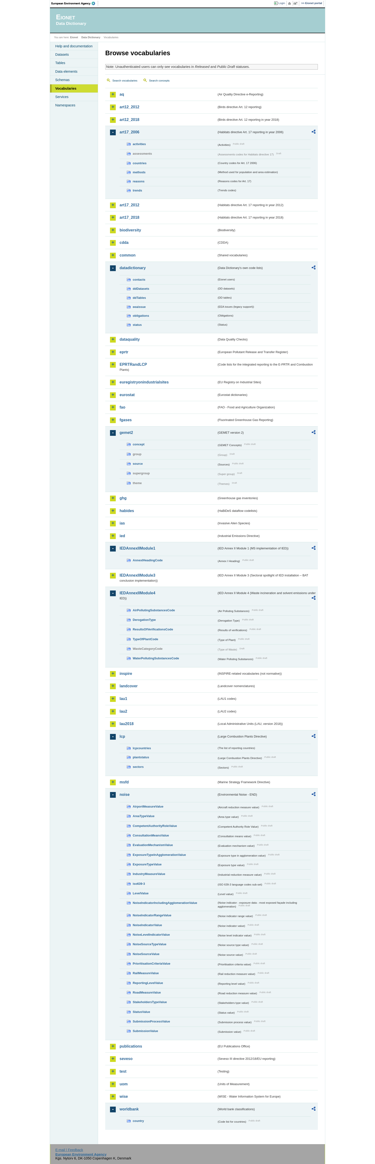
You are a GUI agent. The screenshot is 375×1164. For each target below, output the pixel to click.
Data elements (66, 71)
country (138, 1121)
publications (131, 1046)
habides (127, 511)
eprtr (124, 352)
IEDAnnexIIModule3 (137, 575)
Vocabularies (66, 88)
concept (138, 444)
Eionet (74, 37)
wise (124, 1096)
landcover (129, 686)
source (138, 463)
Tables (60, 63)
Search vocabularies (124, 80)
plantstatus (141, 757)
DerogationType (144, 620)
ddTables (139, 298)
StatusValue (141, 1012)
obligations (141, 315)
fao (122, 407)
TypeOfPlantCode (145, 639)
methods (139, 172)
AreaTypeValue (143, 816)
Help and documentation (74, 46)
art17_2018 (129, 217)
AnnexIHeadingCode (148, 560)
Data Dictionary (90, 37)
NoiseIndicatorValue (147, 925)
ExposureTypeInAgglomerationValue (159, 855)
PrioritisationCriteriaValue (151, 963)
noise (125, 794)
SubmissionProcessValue (151, 1021)
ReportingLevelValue (148, 983)
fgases (126, 420)
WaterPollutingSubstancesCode (156, 658)
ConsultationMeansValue (151, 835)
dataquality (130, 339)
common (128, 255)
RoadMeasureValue (147, 992)
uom (124, 1084)
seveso (126, 1059)
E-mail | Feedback (69, 1150)
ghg (123, 498)
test (123, 1071)
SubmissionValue (145, 1031)
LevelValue (141, 893)
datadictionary (133, 268)
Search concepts (159, 80)
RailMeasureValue (146, 973)
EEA (74, 3)
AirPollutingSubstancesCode (154, 610)
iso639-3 (139, 883)
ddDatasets (141, 288)
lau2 (123, 711)
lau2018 (127, 724)
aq (122, 94)
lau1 (123, 699)
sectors (138, 767)
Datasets (62, 54)
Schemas (62, 80)
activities (139, 144)
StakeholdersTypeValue (150, 1002)
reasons (138, 181)
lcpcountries (142, 748)
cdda (124, 242)
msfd (124, 782)
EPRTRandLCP (133, 364)
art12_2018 (129, 120)
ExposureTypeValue (147, 864)
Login (281, 3)
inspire (126, 674)
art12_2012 (129, 107)
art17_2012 (129, 205)
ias (122, 523)
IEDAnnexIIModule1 (137, 548)
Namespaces (65, 105)
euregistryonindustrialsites (144, 382)
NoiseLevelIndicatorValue (151, 934)
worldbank (129, 1109)
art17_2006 (129, 132)
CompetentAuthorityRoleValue (155, 826)
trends (137, 190)
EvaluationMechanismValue (153, 845)
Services (61, 97)
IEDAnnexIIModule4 (137, 593)
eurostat (127, 395)
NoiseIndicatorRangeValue (152, 915)
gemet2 (126, 433)
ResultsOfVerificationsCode (153, 629)
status (137, 325)
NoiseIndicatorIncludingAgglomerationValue (165, 903)
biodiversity (130, 230)
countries (140, 163)
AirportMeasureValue (148, 806)
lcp (122, 736)
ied (122, 536)
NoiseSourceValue (146, 954)
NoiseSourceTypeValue (149, 944)
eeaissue (139, 307)
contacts (139, 279)
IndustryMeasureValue (149, 874)
